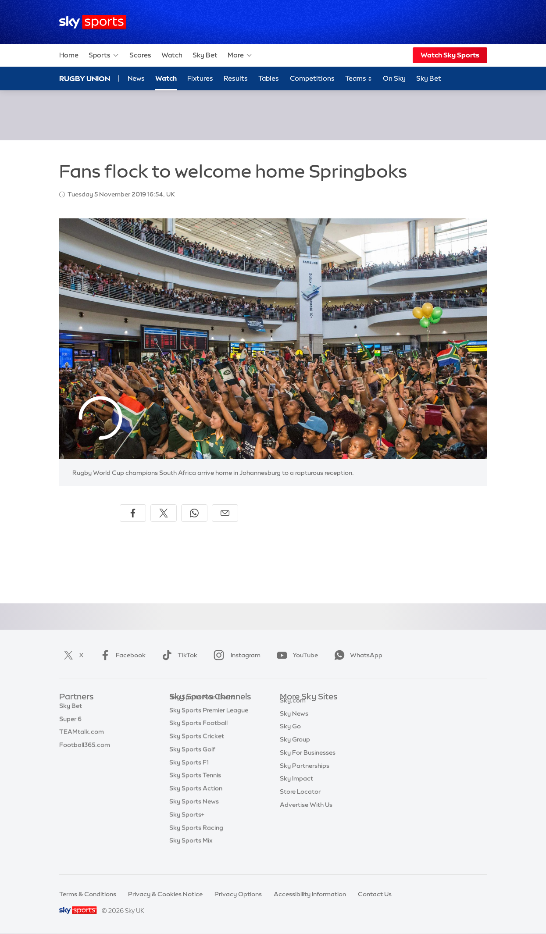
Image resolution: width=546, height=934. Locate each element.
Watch (171, 55)
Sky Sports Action (195, 802)
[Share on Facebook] (133, 513)
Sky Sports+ (186, 828)
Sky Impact (296, 788)
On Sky (394, 78)
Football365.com (84, 749)
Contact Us (375, 894)
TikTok (177, 655)
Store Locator (300, 802)
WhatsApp (356, 655)
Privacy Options (238, 894)
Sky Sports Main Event (202, 710)
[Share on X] (163, 513)
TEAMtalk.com (81, 736)
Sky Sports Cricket (196, 749)
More (240, 55)
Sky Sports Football (198, 736)
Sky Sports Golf (192, 762)
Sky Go (290, 736)
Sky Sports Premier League (208, 723)
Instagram (235, 655)
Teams (358, 78)
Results (236, 78)
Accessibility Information (310, 894)
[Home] (92, 22)
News (136, 78)
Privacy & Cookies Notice (165, 894)
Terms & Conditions (87, 894)
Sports (104, 55)
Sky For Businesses (307, 762)
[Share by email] (225, 513)
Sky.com (293, 710)
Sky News (294, 723)
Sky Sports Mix (191, 854)
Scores (140, 55)
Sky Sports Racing (196, 841)
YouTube (295, 655)
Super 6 (70, 723)
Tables (268, 78)
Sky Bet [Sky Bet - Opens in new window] (428, 78)
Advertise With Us (306, 815)
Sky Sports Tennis (195, 788)
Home (69, 55)
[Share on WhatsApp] (194, 513)
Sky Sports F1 (189, 776)
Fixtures (200, 78)
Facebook (121, 655)
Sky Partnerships (304, 776)
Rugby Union (84, 78)
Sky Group (295, 749)
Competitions (312, 78)
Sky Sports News (194, 815)
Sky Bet (205, 55)
